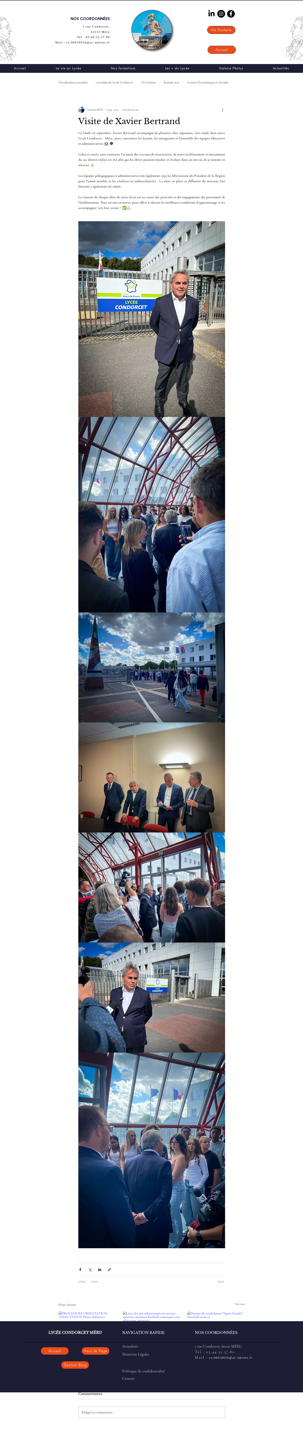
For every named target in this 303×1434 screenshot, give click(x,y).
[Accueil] (222, 50)
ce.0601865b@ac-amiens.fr (230, 1357)
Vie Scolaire (148, 82)
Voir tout (240, 1304)
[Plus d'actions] (222, 109)
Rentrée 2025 (171, 82)
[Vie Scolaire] (221, 30)
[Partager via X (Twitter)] (90, 1269)
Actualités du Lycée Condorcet (114, 82)
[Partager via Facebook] (80, 1269)
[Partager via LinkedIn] (100, 1269)
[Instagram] (221, 14)
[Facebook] (231, 14)
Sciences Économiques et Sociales (207, 82)
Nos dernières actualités (72, 82)
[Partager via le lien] (109, 1269)
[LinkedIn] (211, 14)
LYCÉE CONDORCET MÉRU (75, 1333)
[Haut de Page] (96, 1351)
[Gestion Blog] (75, 1365)
